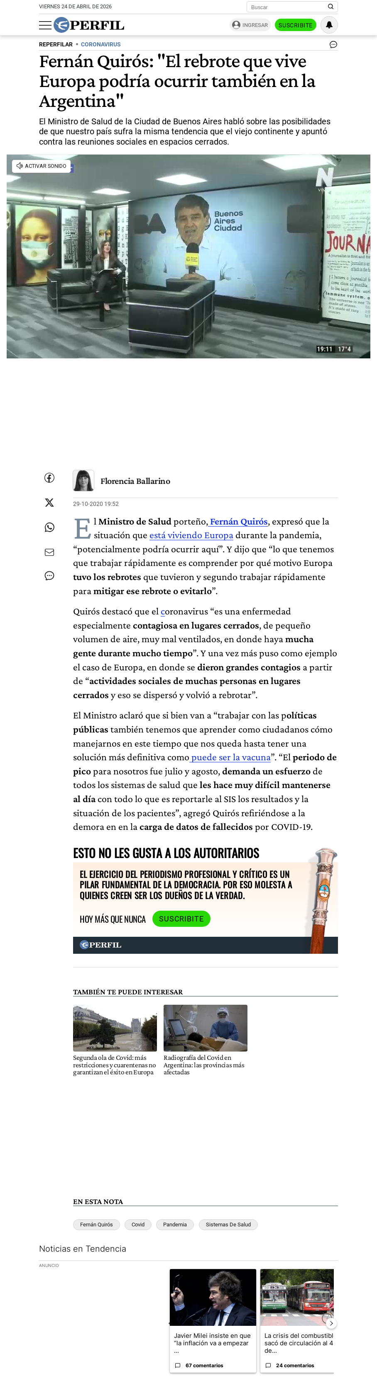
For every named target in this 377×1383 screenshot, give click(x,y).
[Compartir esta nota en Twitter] (49, 502)
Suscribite (296, 25)
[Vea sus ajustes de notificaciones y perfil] (329, 25)
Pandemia (175, 1224)
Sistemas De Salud (228, 1224)
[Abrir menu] (45, 25)
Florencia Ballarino (135, 481)
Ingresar (255, 25)
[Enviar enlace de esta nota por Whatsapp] (49, 527)
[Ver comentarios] (332, 46)
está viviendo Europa (191, 534)
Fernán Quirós (96, 1224)
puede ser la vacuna (230, 756)
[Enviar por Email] (49, 552)
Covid (138, 1224)
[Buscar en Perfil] (331, 7)
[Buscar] (289, 7)
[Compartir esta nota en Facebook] (49, 477)
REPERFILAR (56, 44)
